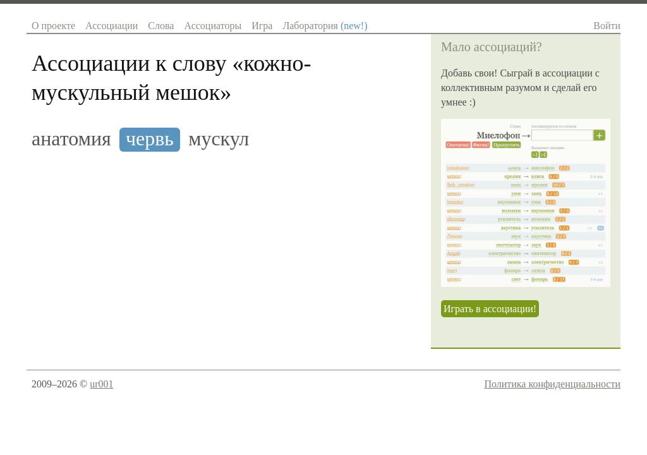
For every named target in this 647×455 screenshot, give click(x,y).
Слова (161, 25)
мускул (218, 139)
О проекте (53, 25)
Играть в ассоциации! (490, 308)
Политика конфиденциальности (552, 384)
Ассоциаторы (212, 25)
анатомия (71, 139)
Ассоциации (111, 25)
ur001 (101, 384)
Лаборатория (324, 25)
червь (150, 139)
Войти (606, 25)
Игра (261, 25)
